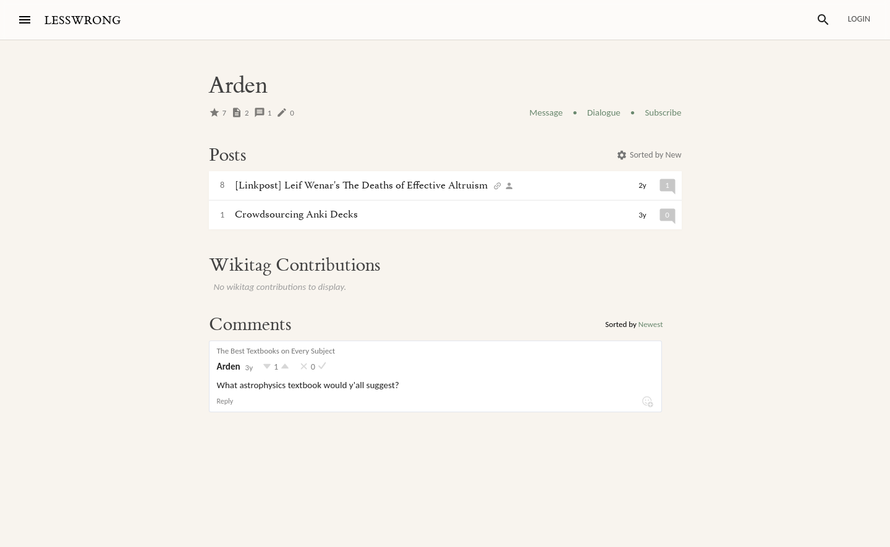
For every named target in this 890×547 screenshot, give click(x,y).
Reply (225, 401)
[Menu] (25, 20)
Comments (250, 324)
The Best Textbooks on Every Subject (276, 350)
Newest (650, 324)
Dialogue (604, 112)
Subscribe (663, 112)
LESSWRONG (82, 21)
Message (546, 112)
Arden (228, 366)
